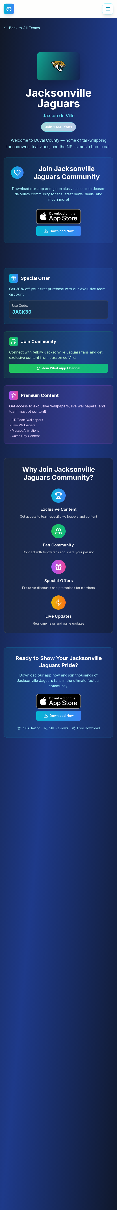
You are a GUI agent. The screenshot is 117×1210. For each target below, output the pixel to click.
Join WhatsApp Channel (58, 368)
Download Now (58, 231)
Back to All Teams (22, 28)
